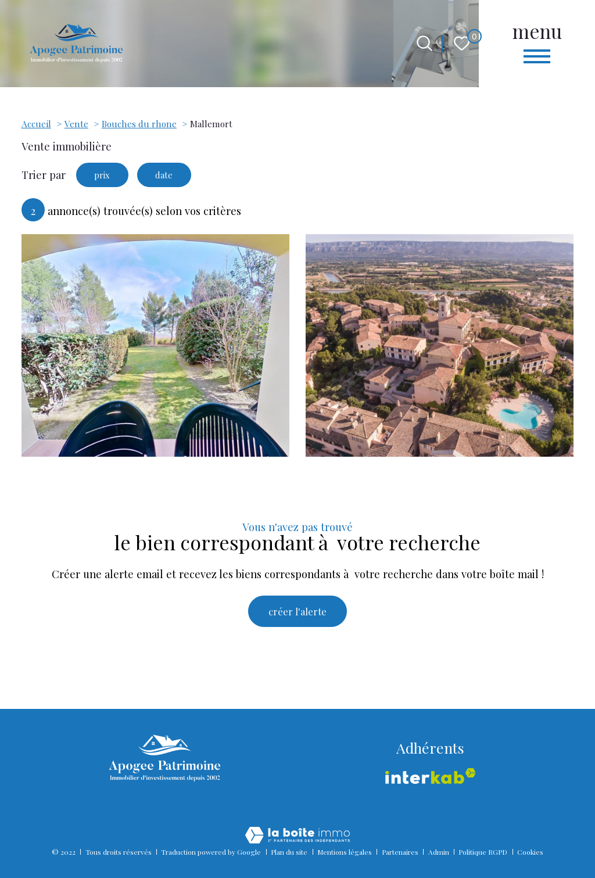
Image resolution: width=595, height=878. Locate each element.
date (174, 176)
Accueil (36, 123)
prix (105, 176)
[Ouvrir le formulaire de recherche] (424, 43)
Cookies (530, 852)
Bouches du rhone (139, 123)
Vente (76, 123)
